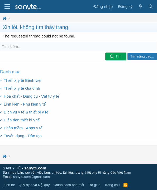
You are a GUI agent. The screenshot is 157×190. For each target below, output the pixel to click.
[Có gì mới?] (140, 6)
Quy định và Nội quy (34, 185)
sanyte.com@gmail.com (31, 177)
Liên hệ (9, 185)
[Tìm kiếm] (78, 46)
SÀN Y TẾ (12, 168)
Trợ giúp (94, 185)
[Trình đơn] (7, 6)
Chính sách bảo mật (69, 185)
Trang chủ (112, 185)
